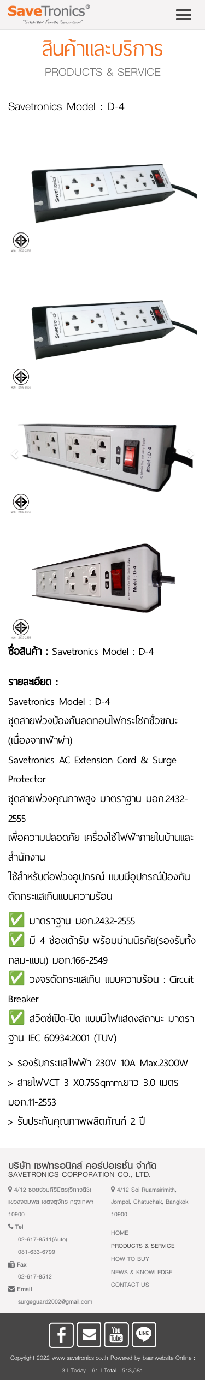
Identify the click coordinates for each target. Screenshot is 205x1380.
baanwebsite (158, 1357)
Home (119, 1233)
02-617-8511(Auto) (42, 1239)
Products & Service (142, 1246)
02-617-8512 (35, 1276)
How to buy (130, 1259)
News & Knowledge (141, 1272)
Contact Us (130, 1284)
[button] (15, 454)
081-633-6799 (36, 1252)
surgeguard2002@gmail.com (55, 1301)
